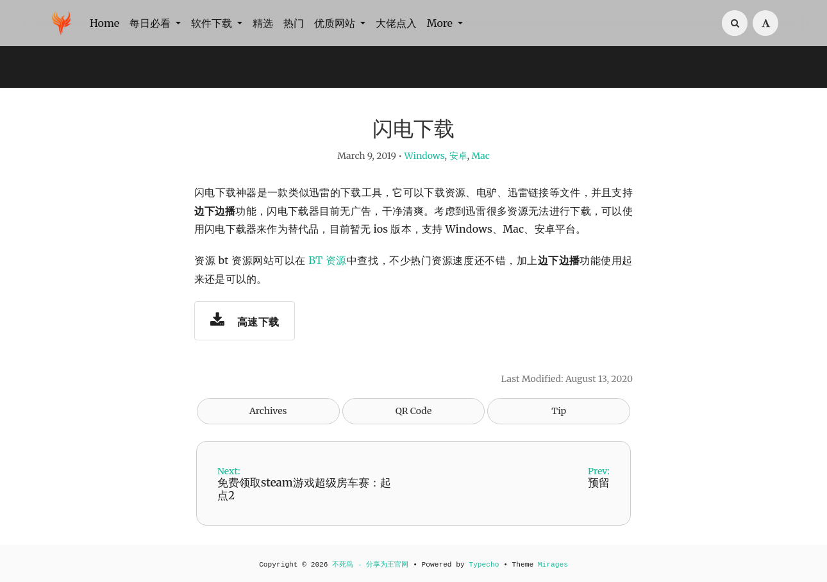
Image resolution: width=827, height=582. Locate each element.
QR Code (413, 411)
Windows (424, 156)
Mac (480, 156)
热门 (293, 23)
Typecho (484, 565)
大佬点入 (396, 23)
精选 (263, 23)
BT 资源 (327, 260)
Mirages (553, 565)
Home (104, 23)
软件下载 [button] (213, 23)
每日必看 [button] (151, 23)
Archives (268, 411)
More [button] (441, 23)
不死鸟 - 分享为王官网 (370, 565)
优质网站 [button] (336, 23)
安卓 (458, 156)
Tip (558, 411)
